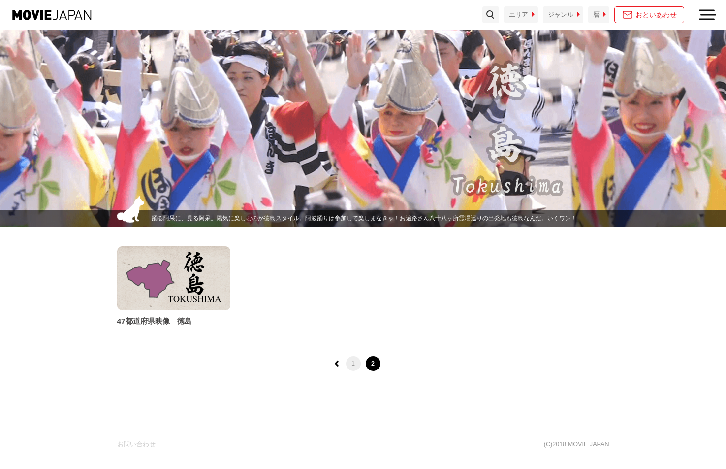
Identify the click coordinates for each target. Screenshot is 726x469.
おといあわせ (656, 15)
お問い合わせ (136, 444)
